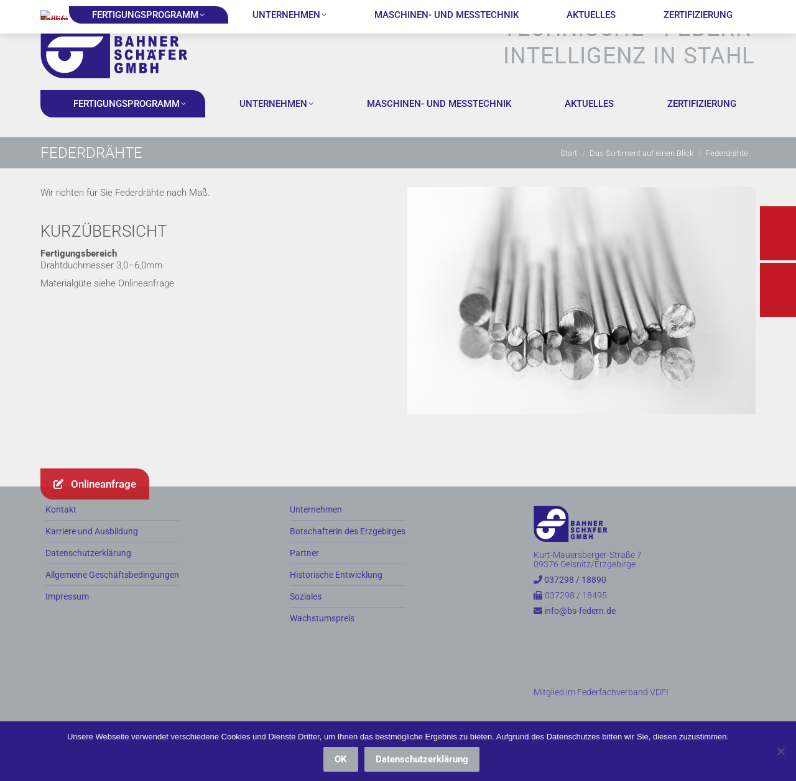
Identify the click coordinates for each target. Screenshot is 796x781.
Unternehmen (316, 531)
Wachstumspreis (322, 640)
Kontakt (60, 531)
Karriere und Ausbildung (91, 553)
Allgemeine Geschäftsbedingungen (112, 596)
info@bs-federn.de (169, 11)
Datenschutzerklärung (88, 575)
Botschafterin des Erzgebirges (347, 553)
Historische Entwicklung (336, 596)
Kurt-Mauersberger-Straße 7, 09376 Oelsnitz (304, 11)
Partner (304, 575)
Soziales (306, 618)
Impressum (67, 618)
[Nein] (780, 751)
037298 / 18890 (79, 11)
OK (341, 759)
